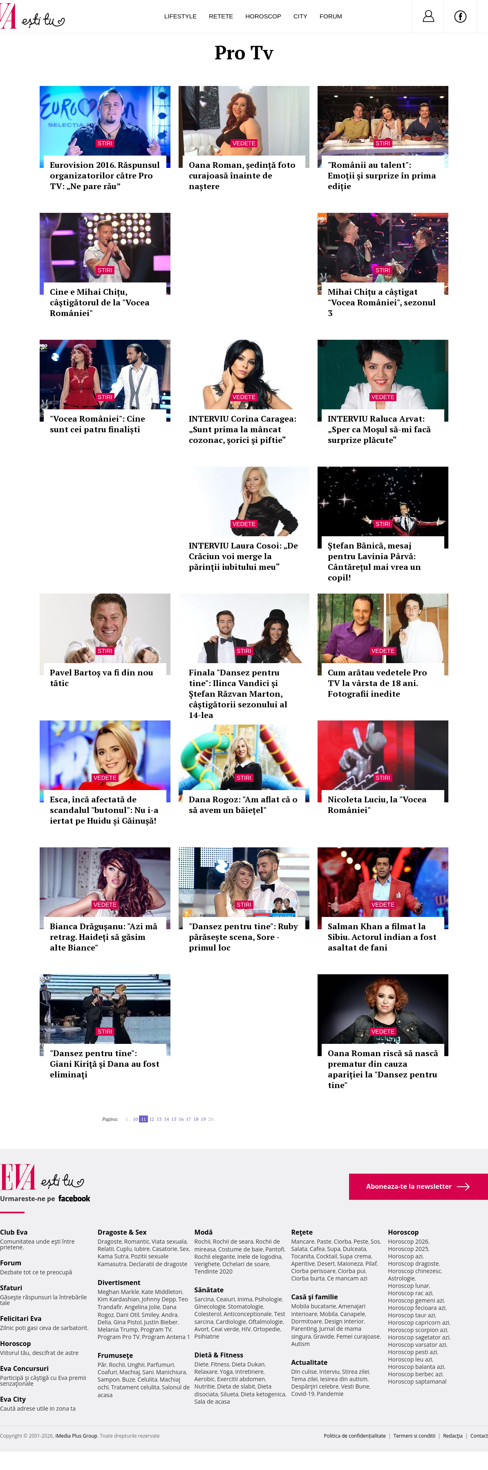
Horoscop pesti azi (412, 1352)
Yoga (226, 1371)
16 (181, 1119)
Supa (333, 1249)
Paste (324, 1241)
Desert (326, 1263)
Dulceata (354, 1249)
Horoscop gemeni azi (416, 1300)
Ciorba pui (351, 1271)
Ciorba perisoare (313, 1271)
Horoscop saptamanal (417, 1381)
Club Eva (14, 1232)
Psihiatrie (207, 1336)
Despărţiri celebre (314, 1386)
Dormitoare (306, 1321)
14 (166, 1119)
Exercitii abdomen (241, 1379)
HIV (246, 1329)
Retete (221, 16)
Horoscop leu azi (410, 1359)
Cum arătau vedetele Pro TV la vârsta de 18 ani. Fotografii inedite (377, 683)
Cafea (317, 1249)
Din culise (304, 1371)
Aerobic (205, 1379)
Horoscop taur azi (411, 1315)
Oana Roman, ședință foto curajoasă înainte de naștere (242, 175)
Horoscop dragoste (413, 1263)
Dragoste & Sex (122, 1232)
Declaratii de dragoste (158, 1264)
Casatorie (164, 1249)
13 (159, 1119)
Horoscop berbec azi (415, 1374)
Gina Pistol (127, 1322)
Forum (331, 16)
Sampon (109, 1379)
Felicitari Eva (21, 1318)
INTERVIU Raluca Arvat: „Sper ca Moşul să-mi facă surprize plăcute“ (379, 429)
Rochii (117, 1364)
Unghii (136, 1364)
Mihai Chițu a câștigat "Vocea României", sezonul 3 (382, 302)
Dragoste (110, 1241)
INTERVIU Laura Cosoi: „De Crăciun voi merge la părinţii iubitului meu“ (243, 556)
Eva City (13, 1399)
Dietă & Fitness (219, 1354)
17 (188, 1119)
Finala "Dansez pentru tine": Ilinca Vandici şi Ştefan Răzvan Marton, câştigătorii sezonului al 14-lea (238, 693)
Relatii (106, 1249)
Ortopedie (266, 1329)
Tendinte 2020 (214, 1271)
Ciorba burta (308, 1278)
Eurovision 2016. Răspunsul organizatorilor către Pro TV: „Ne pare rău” (105, 175)
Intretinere (249, 1371)
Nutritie (205, 1386)
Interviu (329, 1371)
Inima (245, 1299)
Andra (169, 1315)
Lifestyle (180, 16)
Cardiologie (231, 1321)
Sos (375, 1241)
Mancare (302, 1241)
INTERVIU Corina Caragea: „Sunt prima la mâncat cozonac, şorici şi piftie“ (242, 429)
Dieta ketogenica (263, 1394)
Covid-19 (302, 1394)
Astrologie (401, 1278)
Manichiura (171, 1372)
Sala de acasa (212, 1401)
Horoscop (263, 16)
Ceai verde (225, 1329)
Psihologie (268, 1299)
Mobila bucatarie (313, 1306)
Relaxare (206, 1371)
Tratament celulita (135, 1387)
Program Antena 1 (166, 1337)
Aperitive (303, 1263)
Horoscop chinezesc (414, 1271)
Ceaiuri (225, 1299)
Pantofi (274, 1249)
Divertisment (119, 1282)
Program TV (155, 1329)
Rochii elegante (215, 1256)
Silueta (229, 1394)
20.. (211, 1119)
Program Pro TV (119, 1337)
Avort (202, 1329)
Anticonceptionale (248, 1314)
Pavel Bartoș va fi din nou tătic (101, 678)
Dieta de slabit (236, 1386)
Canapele (352, 1314)
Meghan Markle (118, 1292)
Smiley (150, 1315)
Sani (148, 1372)
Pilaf (371, 1263)
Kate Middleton (161, 1292)
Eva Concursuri (24, 1368)
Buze (128, 1379)
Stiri (105, 143)
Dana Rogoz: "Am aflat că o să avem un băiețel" (243, 804)
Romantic (137, 1241)
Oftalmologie (265, 1321)
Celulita (147, 1379)
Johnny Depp (159, 1299)
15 (173, 1119)
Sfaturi (11, 1287)
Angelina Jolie (142, 1307)
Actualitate (309, 1362)
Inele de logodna (259, 1256)
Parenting (304, 1328)
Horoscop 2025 (408, 1249)
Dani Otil (127, 1315)
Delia (104, 1322)
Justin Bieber (160, 1322)
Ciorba (342, 1241)
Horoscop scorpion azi (417, 1330)
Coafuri (107, 1372)
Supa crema (355, 1256)
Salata (299, 1249)
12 (151, 1119)
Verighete (207, 1264)
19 (203, 1119)
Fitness (220, 1364)
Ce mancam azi (347, 1278)
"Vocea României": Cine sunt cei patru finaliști (97, 424)
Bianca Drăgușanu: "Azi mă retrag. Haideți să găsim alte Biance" (103, 937)
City (300, 16)
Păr (102, 1364)
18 (195, 1119)
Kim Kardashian (118, 1299)
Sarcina (204, 1299)
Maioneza (350, 1263)
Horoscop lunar (408, 1285)
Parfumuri (160, 1364)
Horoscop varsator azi (417, 1344)
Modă (204, 1232)
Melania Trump (118, 1329)
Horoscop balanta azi (416, 1367)
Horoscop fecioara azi (416, 1308)
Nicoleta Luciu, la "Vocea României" (377, 804)
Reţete (302, 1232)
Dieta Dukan (248, 1364)
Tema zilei (304, 1379)
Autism (300, 1344)
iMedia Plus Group (76, 1435)
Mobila (329, 1314)
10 (135, 1119)
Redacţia (453, 1435)
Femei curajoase (358, 1336)
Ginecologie (210, 1306)
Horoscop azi (405, 1256)
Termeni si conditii (415, 1435)
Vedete (244, 143)
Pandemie (330, 1394)
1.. (127, 1119)
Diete (201, 1364)
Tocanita (302, 1256)
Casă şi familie (314, 1296)
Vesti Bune (355, 1386)
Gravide (323, 1336)
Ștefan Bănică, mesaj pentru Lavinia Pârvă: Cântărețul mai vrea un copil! (374, 561)
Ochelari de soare (245, 1264)
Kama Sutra (113, 1256)
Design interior (344, 1321)
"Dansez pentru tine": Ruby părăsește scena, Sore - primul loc (243, 937)
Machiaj (129, 1372)
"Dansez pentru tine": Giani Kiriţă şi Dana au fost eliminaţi (104, 1064)
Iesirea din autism (343, 1379)
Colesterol (208, 1314)
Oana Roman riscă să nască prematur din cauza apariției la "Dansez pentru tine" (383, 1069)
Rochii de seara (233, 1241)
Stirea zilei (355, 1371)
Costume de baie (240, 1249)
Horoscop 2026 (408, 1241)
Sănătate (209, 1289)
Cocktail (326, 1256)
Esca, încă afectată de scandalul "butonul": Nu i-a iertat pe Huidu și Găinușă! (104, 810)
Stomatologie (245, 1306)
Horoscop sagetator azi (418, 1337)
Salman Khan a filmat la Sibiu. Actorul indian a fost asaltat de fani (382, 937)
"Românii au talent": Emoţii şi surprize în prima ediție (382, 175)
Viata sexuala (169, 1241)
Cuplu (124, 1249)
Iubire (142, 1249)
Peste (361, 1241)
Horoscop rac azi (410, 1293)
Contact (479, 1435)
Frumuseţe (115, 1355)
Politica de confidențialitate (355, 1435)
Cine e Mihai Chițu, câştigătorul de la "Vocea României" (100, 302)
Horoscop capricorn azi (418, 1322)
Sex (184, 1249)
